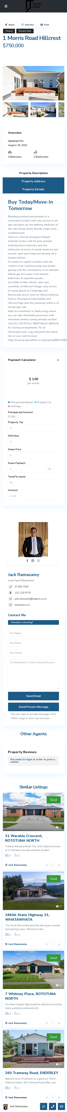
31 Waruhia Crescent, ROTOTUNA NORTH (24, 838)
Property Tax (15, 422)
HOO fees (13, 436)
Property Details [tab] (33, 189)
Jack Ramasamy (23, 574)
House (9, 31)
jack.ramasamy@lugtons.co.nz (31, 598)
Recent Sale (25, 31)
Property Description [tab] (33, 173)
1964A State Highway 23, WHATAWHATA (27, 917)
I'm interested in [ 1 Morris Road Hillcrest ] (33, 674)
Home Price (14, 449)
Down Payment (17, 463)
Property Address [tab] (33, 181)
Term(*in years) (17, 476)
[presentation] (9, 83)
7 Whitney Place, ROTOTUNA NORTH (30, 996)
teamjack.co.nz (22, 605)
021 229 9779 (23, 592)
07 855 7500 (22, 586)
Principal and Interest (20, 412)
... (50, 850)
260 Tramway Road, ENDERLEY (31, 1072)
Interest (13, 490)
